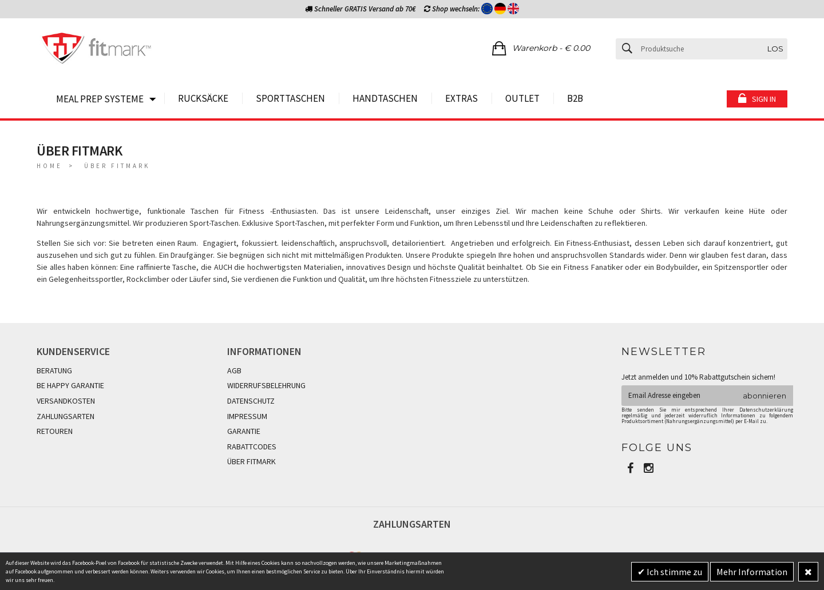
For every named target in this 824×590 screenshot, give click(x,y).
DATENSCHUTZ (251, 401)
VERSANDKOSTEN (66, 401)
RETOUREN (55, 431)
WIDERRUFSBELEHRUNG (266, 385)
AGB (234, 370)
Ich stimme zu (673, 571)
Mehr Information (751, 571)
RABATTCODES (251, 446)
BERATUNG (54, 370)
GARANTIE (243, 431)
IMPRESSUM (247, 416)
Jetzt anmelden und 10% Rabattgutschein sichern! (698, 377)
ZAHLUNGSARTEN (65, 416)
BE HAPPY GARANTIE (70, 385)
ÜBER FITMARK (251, 461)
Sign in (764, 99)
